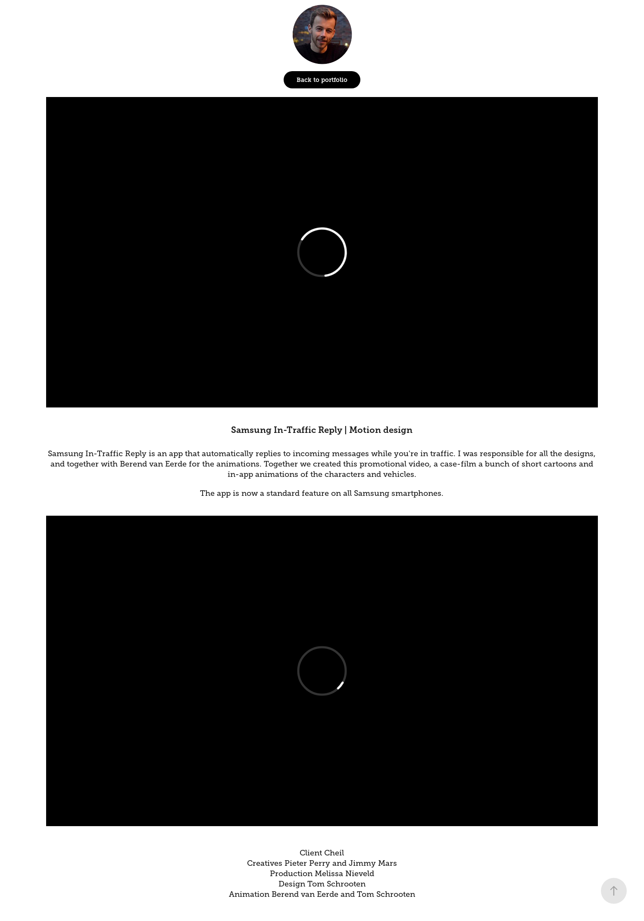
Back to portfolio (322, 79)
